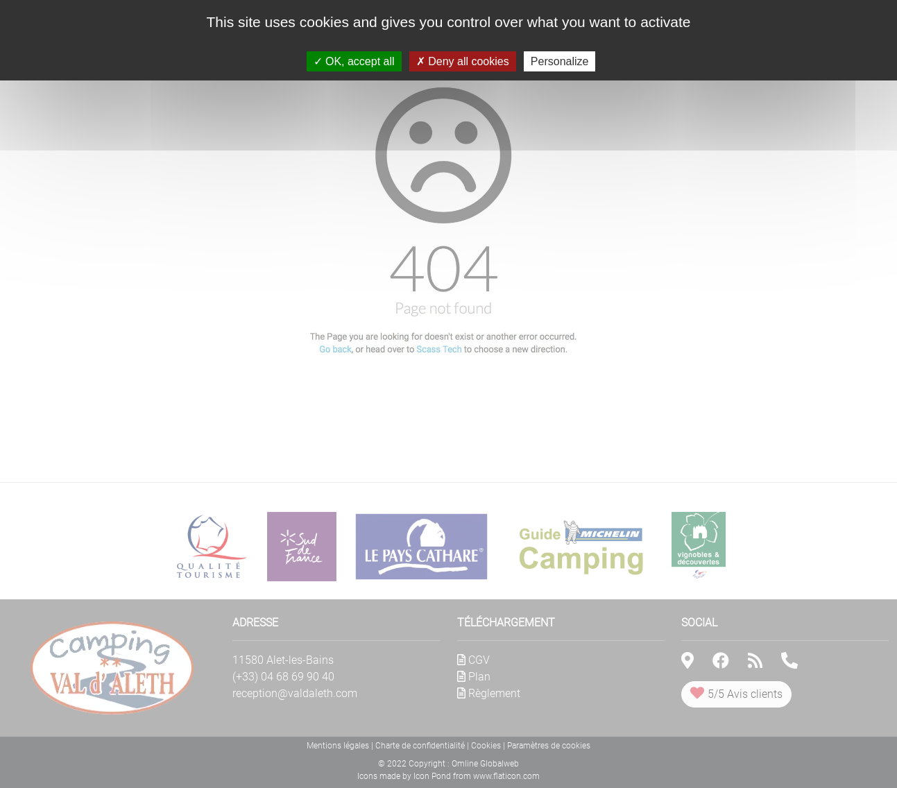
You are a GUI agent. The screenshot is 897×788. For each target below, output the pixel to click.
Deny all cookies (462, 61)
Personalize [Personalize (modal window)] (560, 61)
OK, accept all (354, 61)
